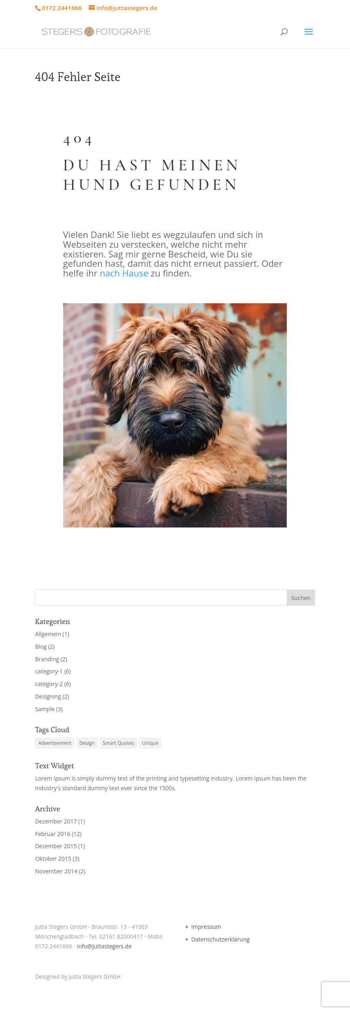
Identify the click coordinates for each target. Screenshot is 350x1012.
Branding (47, 659)
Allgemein (48, 634)
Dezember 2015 (56, 846)
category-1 (49, 671)
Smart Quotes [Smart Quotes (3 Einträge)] (118, 743)
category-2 (49, 684)
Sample (44, 709)
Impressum (206, 927)
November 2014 (56, 871)
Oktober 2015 (53, 858)
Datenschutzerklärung (220, 939)
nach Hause (124, 273)
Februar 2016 (52, 834)
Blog (41, 646)
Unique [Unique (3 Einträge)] (150, 743)
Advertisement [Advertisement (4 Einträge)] (54, 743)
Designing (48, 696)
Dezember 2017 (56, 821)
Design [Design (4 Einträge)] (87, 743)
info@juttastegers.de (104, 946)
